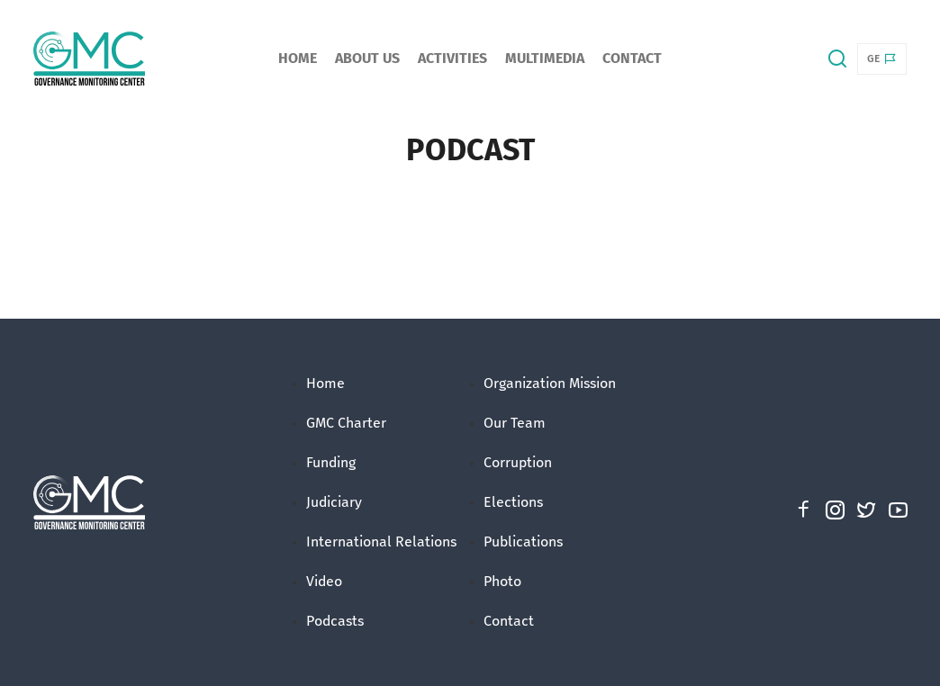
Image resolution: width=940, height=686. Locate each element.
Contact (632, 58)
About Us (367, 58)
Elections (513, 501)
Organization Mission (550, 383)
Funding (331, 462)
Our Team (515, 422)
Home (297, 58)
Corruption (518, 462)
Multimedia (544, 58)
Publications (523, 541)
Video (324, 581)
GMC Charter (346, 422)
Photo (502, 581)
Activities (452, 58)
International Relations (381, 541)
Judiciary (334, 501)
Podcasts (335, 620)
